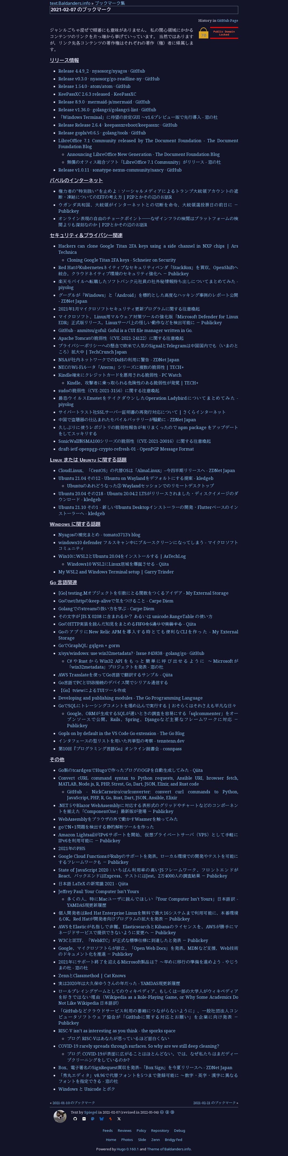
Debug (179, 1130)
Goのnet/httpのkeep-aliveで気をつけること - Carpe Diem (115, 601)
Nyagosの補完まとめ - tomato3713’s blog (99, 535)
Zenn (155, 1139)
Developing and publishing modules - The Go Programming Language (130, 698)
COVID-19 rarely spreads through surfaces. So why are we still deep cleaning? (138, 1046)
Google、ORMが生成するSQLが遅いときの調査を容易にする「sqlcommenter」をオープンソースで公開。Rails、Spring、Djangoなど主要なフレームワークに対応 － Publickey (152, 720)
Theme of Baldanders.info (169, 1149)
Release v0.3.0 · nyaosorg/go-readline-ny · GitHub (109, 79)
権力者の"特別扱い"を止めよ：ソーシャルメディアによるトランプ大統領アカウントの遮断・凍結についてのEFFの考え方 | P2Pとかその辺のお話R (148, 194)
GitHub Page (227, 20)
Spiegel (90, 1112)
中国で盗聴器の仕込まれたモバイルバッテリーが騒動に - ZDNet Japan (127, 420)
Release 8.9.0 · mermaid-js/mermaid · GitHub (104, 102)
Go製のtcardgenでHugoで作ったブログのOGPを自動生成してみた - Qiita (130, 770)
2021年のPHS (71, 848)
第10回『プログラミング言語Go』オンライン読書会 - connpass (120, 749)
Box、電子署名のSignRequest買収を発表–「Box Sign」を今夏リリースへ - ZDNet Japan (145, 1068)
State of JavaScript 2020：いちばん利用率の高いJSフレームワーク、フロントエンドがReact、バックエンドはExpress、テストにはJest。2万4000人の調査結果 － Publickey (148, 873)
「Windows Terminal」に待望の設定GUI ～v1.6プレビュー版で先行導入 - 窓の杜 (138, 117)
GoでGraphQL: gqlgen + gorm (89, 645)
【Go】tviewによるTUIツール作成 (92, 690)
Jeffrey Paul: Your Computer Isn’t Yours (98, 891)
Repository (160, 1130)
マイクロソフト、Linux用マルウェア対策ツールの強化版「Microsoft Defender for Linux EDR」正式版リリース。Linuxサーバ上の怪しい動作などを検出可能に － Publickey (148, 320)
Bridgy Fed (173, 1139)
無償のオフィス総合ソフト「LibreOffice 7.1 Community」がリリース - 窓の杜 (144, 162)
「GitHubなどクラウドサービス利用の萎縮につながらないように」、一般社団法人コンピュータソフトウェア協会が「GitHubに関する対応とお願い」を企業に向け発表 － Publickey (148, 1017)
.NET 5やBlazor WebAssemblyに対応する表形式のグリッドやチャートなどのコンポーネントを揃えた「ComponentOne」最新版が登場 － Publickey (148, 808)
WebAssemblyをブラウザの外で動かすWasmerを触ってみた (118, 819)
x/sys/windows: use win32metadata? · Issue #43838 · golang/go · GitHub (131, 653)
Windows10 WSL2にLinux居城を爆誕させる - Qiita (118, 564)
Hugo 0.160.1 (128, 1149)
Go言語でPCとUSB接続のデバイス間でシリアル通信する (113, 683)
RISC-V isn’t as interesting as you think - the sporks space (116, 1031)
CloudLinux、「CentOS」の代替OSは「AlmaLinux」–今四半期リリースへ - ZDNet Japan (146, 470)
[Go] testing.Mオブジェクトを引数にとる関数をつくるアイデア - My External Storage (143, 593)
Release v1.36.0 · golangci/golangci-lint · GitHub (107, 110)
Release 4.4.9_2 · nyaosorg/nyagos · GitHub (101, 71)
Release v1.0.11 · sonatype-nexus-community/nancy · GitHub (120, 170)
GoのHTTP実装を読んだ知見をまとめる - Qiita (127, 624)
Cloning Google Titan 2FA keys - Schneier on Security (121, 260)
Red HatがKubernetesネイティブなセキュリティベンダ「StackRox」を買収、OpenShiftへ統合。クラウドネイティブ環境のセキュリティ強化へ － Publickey (148, 270)
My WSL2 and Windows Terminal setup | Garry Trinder (116, 572)
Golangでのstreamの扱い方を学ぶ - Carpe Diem (106, 609)
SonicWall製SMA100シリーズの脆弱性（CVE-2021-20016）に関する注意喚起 (134, 441)
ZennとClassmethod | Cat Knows (92, 976)
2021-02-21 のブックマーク (214, 1102)
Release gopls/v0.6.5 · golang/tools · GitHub (102, 133)
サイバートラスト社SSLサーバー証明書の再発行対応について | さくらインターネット (142, 412)
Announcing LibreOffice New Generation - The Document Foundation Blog (143, 154)
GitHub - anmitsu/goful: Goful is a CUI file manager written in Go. (125, 330)
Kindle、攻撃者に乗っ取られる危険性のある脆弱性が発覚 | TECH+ (133, 383)
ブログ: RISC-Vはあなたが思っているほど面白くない (118, 1038)
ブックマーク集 (110, 3)
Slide (142, 1139)
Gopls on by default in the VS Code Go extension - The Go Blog (121, 733)
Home (111, 1139)
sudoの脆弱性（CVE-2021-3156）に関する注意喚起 (108, 391)
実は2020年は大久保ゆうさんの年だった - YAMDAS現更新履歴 (119, 983)
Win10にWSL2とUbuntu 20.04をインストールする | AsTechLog (122, 556)
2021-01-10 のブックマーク (73, 1102)
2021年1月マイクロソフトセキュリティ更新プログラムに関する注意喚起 (129, 309)
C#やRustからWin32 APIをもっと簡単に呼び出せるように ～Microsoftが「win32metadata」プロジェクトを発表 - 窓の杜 (152, 664)
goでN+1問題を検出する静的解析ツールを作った (106, 827)
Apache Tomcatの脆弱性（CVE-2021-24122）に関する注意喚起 (121, 338)
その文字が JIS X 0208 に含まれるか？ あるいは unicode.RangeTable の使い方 (135, 616)
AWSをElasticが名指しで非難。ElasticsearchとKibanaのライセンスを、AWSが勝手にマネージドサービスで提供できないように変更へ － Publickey (148, 930)
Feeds (108, 1130)
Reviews (125, 1130)
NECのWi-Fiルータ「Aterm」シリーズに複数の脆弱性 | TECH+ (121, 367)
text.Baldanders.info (70, 3)
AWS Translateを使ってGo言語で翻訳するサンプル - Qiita (115, 675)
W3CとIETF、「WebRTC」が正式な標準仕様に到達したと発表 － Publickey (133, 940)
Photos (127, 1139)
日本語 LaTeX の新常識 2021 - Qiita (93, 884)
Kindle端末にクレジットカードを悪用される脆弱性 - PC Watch (119, 375)
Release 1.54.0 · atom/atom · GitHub (94, 86)
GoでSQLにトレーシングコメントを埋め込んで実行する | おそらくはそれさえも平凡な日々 (147, 706)
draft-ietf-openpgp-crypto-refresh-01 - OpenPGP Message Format (126, 449)
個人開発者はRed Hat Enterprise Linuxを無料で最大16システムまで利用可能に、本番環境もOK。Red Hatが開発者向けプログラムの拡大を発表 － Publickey (148, 916)
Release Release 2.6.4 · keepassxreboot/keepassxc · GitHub (117, 125)
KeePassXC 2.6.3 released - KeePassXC (97, 94)
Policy (141, 1130)
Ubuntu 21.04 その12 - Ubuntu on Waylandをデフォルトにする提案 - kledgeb (135, 478)
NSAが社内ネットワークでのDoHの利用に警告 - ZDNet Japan (118, 360)
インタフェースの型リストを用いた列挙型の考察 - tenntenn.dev (121, 741)
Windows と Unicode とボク (86, 1089)
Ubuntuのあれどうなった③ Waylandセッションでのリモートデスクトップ (140, 486)
